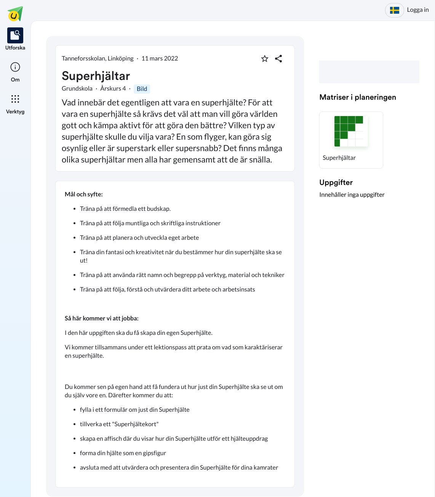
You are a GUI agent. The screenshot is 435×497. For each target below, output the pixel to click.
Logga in (418, 9)
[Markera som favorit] (265, 58)
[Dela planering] (278, 58)
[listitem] (15, 39)
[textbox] (175, 334)
